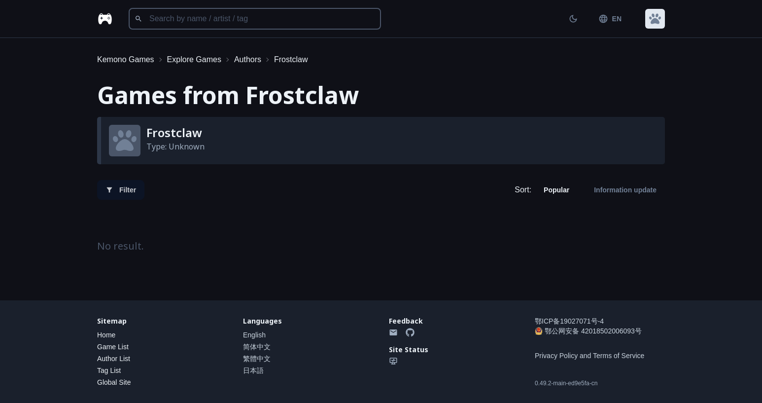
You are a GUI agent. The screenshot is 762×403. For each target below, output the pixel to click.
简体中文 (257, 347)
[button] (655, 19)
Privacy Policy (556, 356)
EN (610, 19)
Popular (556, 190)
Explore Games (194, 59)
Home (106, 335)
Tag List (109, 370)
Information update (625, 190)
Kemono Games (125, 59)
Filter (120, 190)
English (254, 335)
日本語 (253, 370)
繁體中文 (257, 359)
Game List (113, 347)
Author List (113, 359)
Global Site (114, 382)
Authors (247, 59)
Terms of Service (618, 356)
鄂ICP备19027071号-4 (569, 321)
